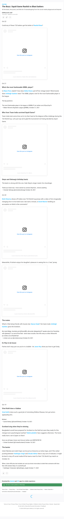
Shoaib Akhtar (33, 456)
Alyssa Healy (35, 326)
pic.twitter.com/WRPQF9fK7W (32, 442)
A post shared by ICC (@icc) (24, 175)
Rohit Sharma (6, 201)
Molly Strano (28, 93)
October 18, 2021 (27, 424)
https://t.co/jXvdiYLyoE (19, 468)
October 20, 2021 (31, 192)
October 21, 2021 (34, 110)
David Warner (42, 204)
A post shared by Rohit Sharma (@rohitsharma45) (25, 258)
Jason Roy (37, 349)
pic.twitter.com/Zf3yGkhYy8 (10, 338)
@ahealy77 (8, 335)
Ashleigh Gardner (11, 96)
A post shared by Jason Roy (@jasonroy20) (24, 400)
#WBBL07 (31, 107)
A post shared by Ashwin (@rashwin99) (24, 316)
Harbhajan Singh (19, 456)
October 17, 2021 (34, 470)
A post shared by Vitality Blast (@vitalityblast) (24, 79)
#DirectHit (54, 335)
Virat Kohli (5, 414)
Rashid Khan (38, 27)
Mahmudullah (31, 435)
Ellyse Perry (7, 93)
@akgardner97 (38, 333)
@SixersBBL (23, 333)
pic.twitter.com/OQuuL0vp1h (43, 107)
